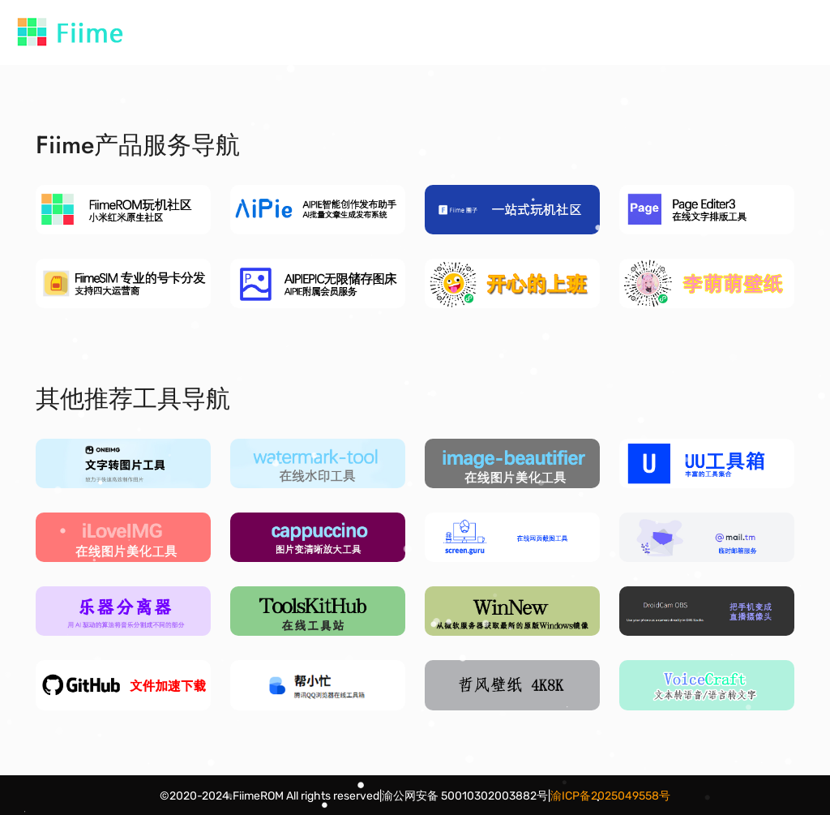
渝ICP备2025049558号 (610, 796)
